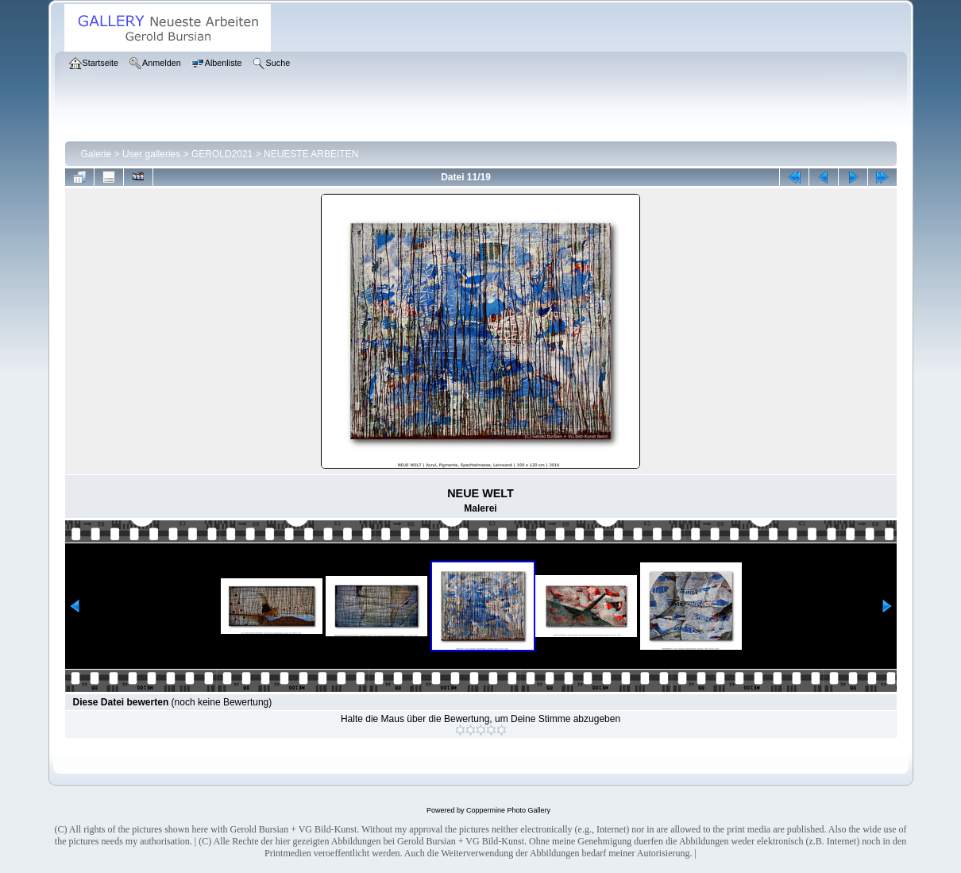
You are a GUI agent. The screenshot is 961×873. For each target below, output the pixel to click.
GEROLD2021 (222, 154)
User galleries (151, 154)
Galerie (96, 154)
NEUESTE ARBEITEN (311, 154)
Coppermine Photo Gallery (508, 810)
